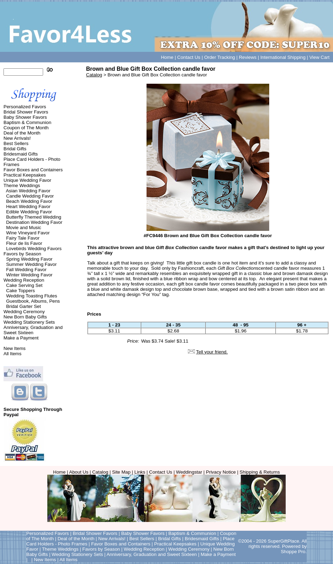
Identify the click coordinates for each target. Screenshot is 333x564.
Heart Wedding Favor (28, 206)
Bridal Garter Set (23, 306)
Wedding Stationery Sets (29, 322)
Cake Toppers (20, 290)
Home (167, 57)
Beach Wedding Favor (29, 201)
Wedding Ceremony (24, 311)
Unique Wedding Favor (27, 180)
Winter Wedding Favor (29, 274)
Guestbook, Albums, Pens (33, 301)
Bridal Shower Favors (26, 112)
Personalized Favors (25, 106)
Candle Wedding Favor (30, 196)
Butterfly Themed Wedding (33, 217)
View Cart (319, 57)
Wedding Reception (24, 280)
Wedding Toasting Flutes (31, 295)
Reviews (247, 57)
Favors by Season (22, 253)
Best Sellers (16, 143)
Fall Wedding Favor (26, 269)
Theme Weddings (22, 185)
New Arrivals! (17, 138)
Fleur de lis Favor (24, 243)
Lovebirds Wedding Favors (33, 248)
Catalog (94, 74)
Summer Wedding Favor (31, 264)
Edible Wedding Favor (29, 211)
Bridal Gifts (15, 148)
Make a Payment (21, 338)
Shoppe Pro (293, 551)
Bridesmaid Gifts (21, 154)
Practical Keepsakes (25, 175)
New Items (15, 348)
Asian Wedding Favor (28, 190)
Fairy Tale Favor (22, 238)
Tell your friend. (211, 352)
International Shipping (283, 57)
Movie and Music (23, 227)
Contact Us (189, 57)
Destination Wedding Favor (34, 222)
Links (139, 472)
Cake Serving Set (24, 285)
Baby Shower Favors (25, 117)
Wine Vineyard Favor (27, 232)
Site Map (121, 472)
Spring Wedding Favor (29, 259)
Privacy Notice (221, 472)
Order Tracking (219, 57)
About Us (78, 472)
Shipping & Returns (260, 472)
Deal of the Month (22, 133)
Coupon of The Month (26, 127)
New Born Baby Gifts (25, 316)
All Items (12, 353)
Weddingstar (189, 472)
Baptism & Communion (27, 122)
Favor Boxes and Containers (33, 169)
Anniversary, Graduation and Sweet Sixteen (33, 330)
